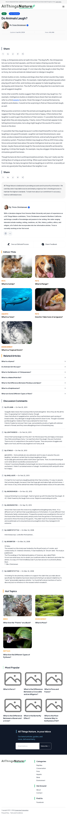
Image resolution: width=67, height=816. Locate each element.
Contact (39, 793)
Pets (3, 281)
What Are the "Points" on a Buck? (17, 622)
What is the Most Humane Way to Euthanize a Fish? (51, 718)
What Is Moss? (41, 622)
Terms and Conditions (16, 813)
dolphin (16, 100)
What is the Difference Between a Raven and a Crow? (12, 718)
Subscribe (45, 746)
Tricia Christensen (19, 25)
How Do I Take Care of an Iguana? (49, 317)
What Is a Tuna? (8, 317)
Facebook (40, 802)
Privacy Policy (5, 813)
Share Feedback (49, 244)
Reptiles (6, 651)
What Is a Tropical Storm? (12, 350)
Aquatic (5, 314)
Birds (5, 619)
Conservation (41, 768)
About (38, 790)
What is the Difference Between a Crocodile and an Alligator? (33, 691)
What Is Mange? (41, 284)
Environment (7, 347)
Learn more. (58, 1)
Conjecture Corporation (21, 810)
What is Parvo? (9, 689)
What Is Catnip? (8, 284)
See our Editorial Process (18, 244)
